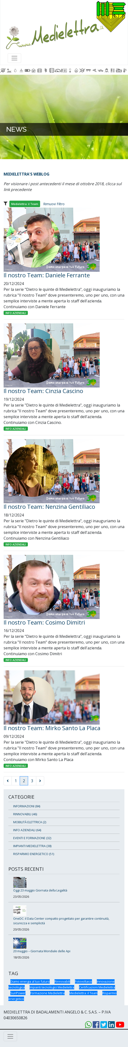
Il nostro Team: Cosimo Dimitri (44, 622)
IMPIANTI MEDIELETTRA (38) (32, 846)
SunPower (17, 993)
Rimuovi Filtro (54, 204)
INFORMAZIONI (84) (26, 806)
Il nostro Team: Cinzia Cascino (43, 391)
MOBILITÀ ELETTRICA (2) (29, 822)
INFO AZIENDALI (16, 313)
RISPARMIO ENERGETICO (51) (33, 854)
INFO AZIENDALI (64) (27, 830)
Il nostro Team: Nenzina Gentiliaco (49, 506)
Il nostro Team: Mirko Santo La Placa (52, 728)
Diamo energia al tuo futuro (30, 981)
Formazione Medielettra (47, 993)
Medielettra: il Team (83, 993)
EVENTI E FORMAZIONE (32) (32, 838)
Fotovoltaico (83, 981)
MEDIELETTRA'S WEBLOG (26, 174)
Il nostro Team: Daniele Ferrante (47, 275)
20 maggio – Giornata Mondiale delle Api (41, 951)
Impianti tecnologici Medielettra (52, 987)
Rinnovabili (62, 981)
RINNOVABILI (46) (25, 814)
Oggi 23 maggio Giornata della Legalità (40, 890)
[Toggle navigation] (14, 58)
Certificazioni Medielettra (97, 987)
